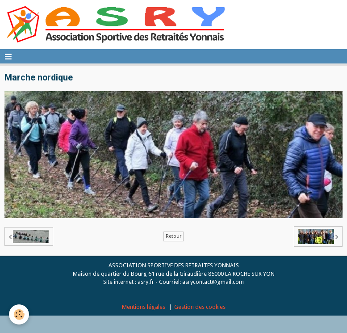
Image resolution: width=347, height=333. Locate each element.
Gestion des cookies (200, 306)
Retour (173, 236)
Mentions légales (143, 306)
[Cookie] (19, 314)
